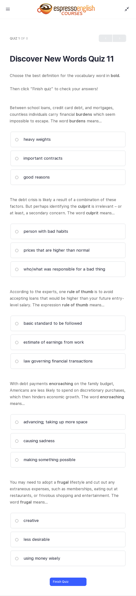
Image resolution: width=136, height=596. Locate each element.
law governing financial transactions (54, 361)
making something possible (45, 459)
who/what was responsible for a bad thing (60, 269)
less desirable (32, 539)
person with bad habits (41, 231)
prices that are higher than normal (52, 250)
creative (27, 520)
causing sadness (35, 440)
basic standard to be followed (48, 323)
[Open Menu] (8, 9)
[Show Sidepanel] (126, 9)
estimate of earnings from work (49, 342)
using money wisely (37, 558)
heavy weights (33, 139)
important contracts (38, 158)
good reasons (32, 177)
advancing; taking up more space (51, 421)
